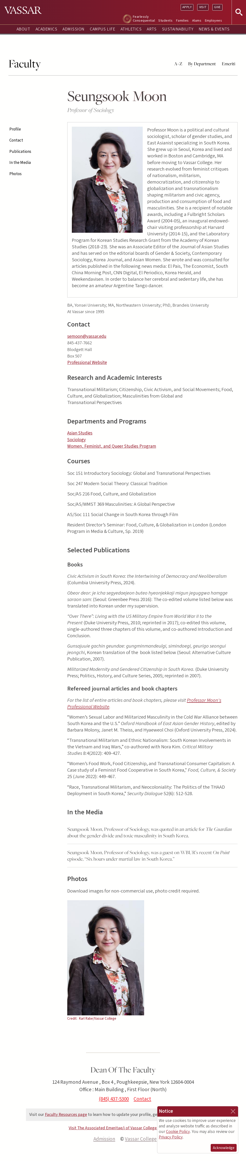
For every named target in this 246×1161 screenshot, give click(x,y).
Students (165, 20)
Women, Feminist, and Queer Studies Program (111, 446)
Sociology (76, 440)
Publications (20, 152)
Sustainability (177, 29)
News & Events (214, 29)
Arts (151, 29)
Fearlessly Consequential (144, 18)
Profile (15, 129)
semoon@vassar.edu (86, 336)
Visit (203, 7)
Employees (213, 20)
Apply (187, 7)
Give (217, 7)
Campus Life (102, 29)
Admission (73, 29)
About (23, 29)
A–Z (178, 63)
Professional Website (87, 362)
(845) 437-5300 (114, 1098)
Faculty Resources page (66, 1115)
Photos (15, 174)
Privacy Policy (171, 1137)
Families (182, 20)
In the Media (20, 163)
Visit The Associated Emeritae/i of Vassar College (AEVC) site (123, 1128)
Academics (46, 29)
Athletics (131, 29)
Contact (16, 140)
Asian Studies (79, 433)
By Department (202, 63)
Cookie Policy (178, 1132)
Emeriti (228, 63)
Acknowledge (223, 1147)
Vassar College (141, 1139)
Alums (196, 20)
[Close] (233, 1111)
